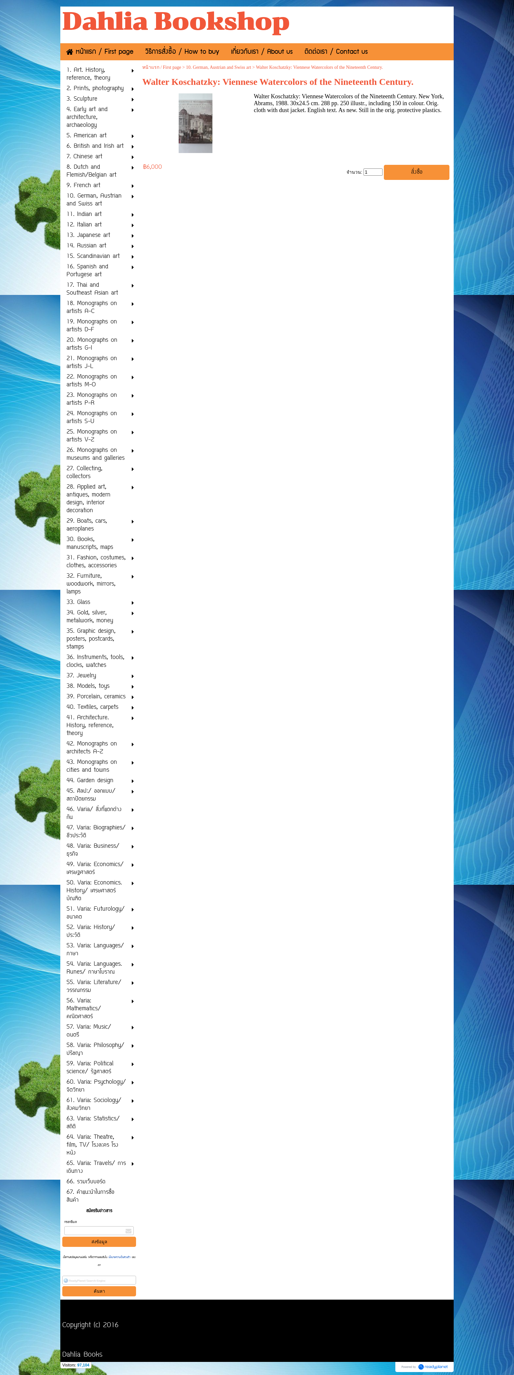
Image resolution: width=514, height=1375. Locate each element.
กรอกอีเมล (70, 1222)
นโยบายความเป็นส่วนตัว (119, 1257)
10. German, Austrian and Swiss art (218, 67)
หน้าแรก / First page (161, 67)
